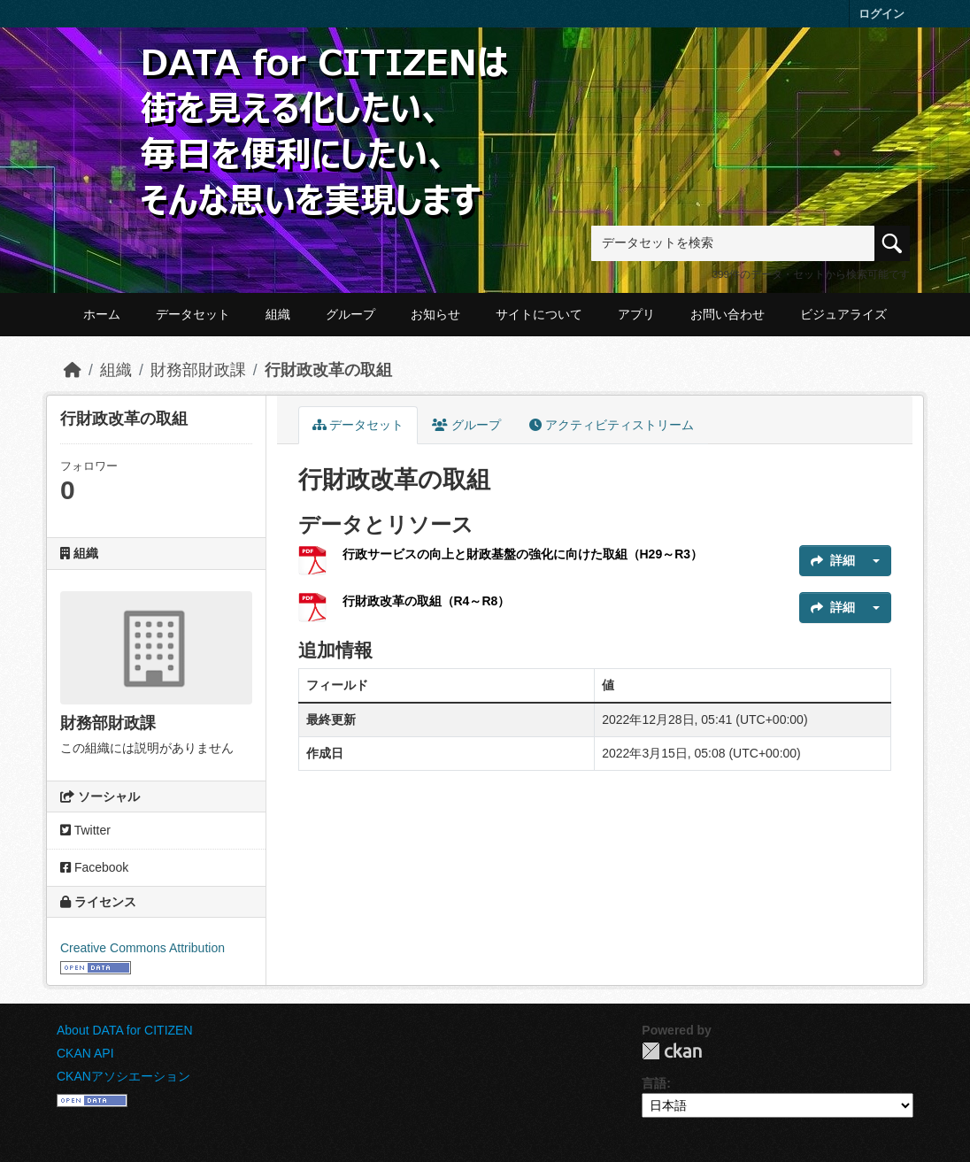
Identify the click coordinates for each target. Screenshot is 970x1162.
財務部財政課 (198, 370)
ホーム (101, 314)
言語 (654, 1083)
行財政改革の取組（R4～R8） (427, 601)
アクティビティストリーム (611, 425)
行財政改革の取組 (328, 370)
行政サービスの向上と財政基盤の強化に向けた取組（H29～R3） (523, 554)
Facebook (94, 867)
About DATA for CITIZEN (125, 1030)
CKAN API (85, 1053)
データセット (193, 314)
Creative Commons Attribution (142, 948)
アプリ (636, 314)
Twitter (85, 830)
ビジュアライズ (843, 314)
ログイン (881, 13)
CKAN (672, 1051)
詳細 (833, 560)
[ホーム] (72, 370)
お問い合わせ (727, 314)
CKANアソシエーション (123, 1076)
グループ (350, 314)
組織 (278, 314)
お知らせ (435, 314)
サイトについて (539, 314)
